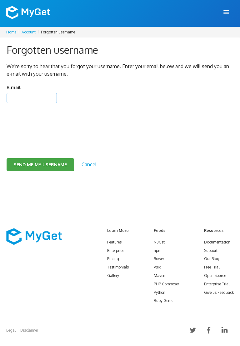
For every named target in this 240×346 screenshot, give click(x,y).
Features (114, 242)
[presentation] (54, 123)
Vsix (157, 267)
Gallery (113, 275)
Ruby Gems (163, 300)
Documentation (217, 242)
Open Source (215, 275)
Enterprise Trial (216, 284)
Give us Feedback (219, 292)
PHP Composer (166, 284)
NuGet (159, 242)
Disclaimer (29, 330)
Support (211, 250)
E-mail (14, 87)
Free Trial (211, 267)
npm (157, 250)
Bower (159, 258)
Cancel (89, 164)
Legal (11, 330)
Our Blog (211, 258)
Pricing (113, 258)
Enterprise (115, 250)
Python (159, 292)
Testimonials (118, 267)
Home (11, 32)
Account (29, 32)
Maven (159, 275)
